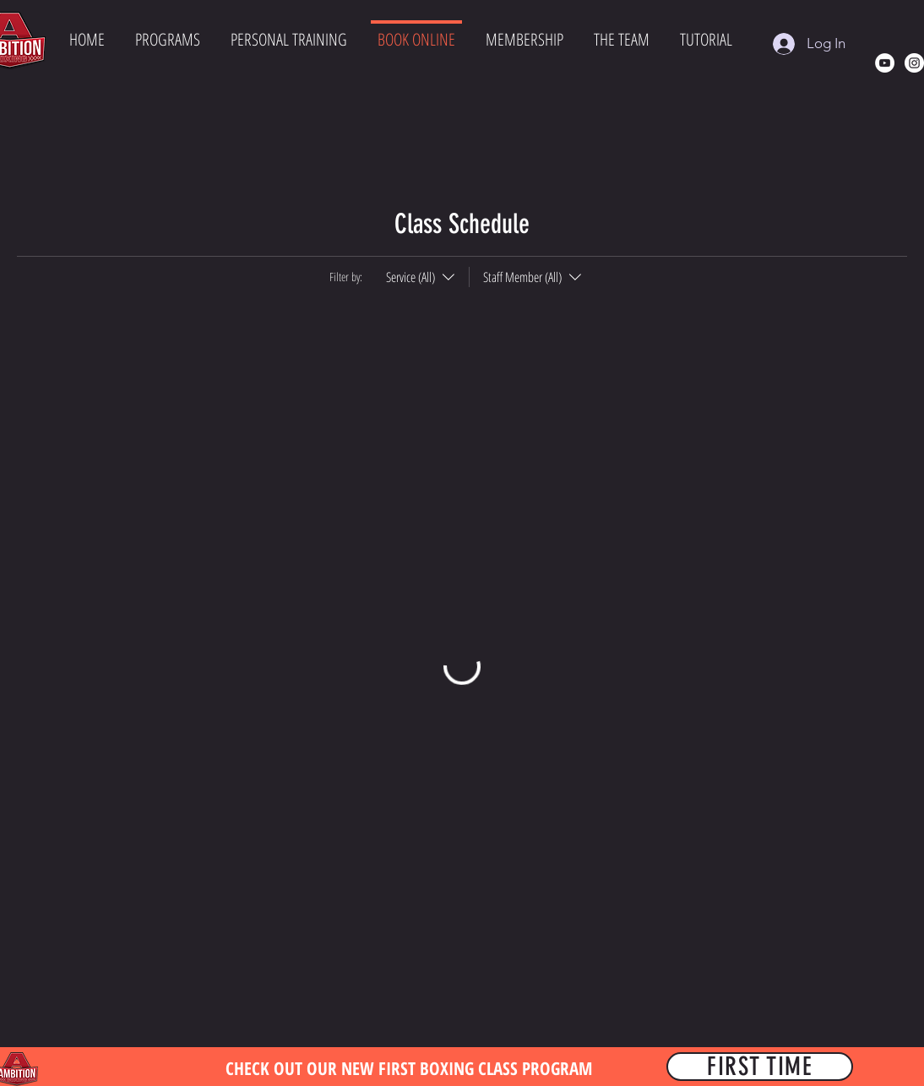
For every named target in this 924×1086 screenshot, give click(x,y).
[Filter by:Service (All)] (422, 277)
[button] (167, 41)
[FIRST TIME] (759, 1066)
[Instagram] (914, 63)
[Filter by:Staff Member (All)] (527, 277)
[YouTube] (884, 63)
